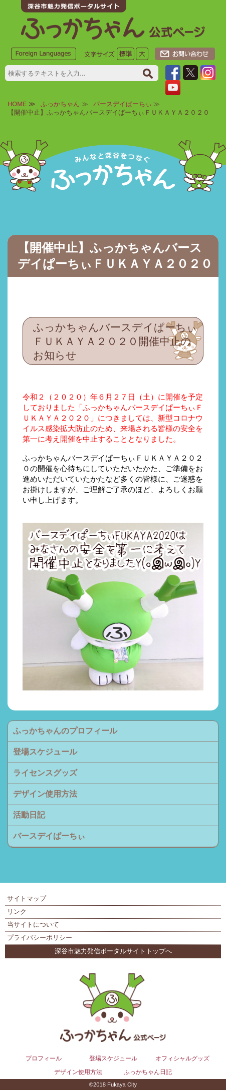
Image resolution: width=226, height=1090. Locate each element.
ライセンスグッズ (45, 773)
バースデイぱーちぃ (122, 104)
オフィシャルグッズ (182, 1058)
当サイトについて (33, 924)
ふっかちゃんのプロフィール (65, 730)
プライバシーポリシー (39, 937)
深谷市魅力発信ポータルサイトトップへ (113, 951)
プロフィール (44, 1058)
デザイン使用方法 (45, 794)
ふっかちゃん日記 (148, 1071)
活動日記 (29, 815)
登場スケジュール (45, 752)
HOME (17, 104)
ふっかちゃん (60, 104)
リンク (17, 911)
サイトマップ (26, 898)
